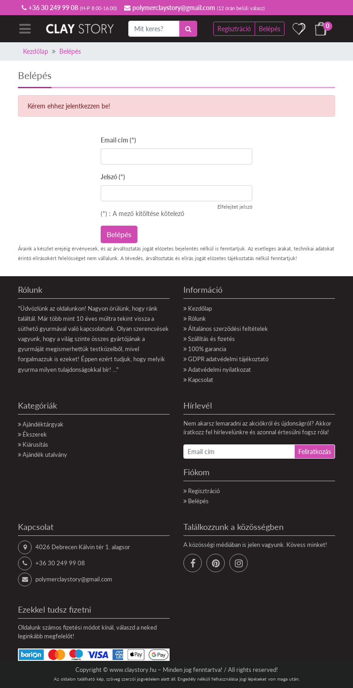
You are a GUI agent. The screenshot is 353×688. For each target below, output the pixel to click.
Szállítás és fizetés (211, 338)
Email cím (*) (118, 140)
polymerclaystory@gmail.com (73, 579)
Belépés (70, 51)
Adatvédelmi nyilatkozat (219, 369)
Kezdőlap (35, 51)
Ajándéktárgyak (43, 424)
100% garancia (207, 349)
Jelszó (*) (113, 177)
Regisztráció (204, 491)
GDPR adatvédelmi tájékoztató (228, 359)
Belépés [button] (269, 29)
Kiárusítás (35, 444)
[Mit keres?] (154, 29)
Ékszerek (35, 434)
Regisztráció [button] (234, 29)
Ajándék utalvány (45, 454)
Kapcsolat (200, 379)
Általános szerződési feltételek (228, 328)
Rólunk (197, 318)
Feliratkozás (314, 451)
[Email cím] (239, 451)
